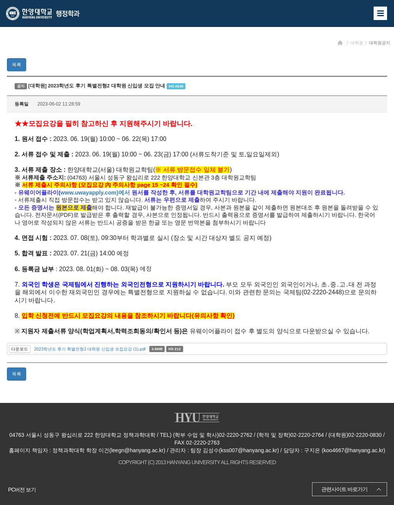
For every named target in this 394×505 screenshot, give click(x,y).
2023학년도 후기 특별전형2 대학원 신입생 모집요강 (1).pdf (90, 349)
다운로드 (19, 349)
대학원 (357, 42)
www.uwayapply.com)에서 (95, 193)
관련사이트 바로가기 (344, 489)
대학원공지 (379, 42)
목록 (16, 64)
